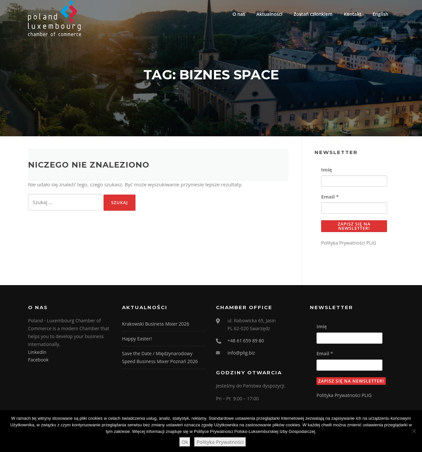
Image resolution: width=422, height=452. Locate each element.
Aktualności (269, 14)
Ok (185, 442)
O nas (238, 14)
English (380, 14)
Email (330, 196)
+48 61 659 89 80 (245, 340)
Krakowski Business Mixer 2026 (155, 324)
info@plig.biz (241, 353)
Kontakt (352, 14)
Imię (326, 169)
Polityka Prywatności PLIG (348, 243)
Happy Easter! (137, 338)
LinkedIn (37, 352)
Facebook (38, 360)
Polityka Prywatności (220, 442)
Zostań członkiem (312, 14)
